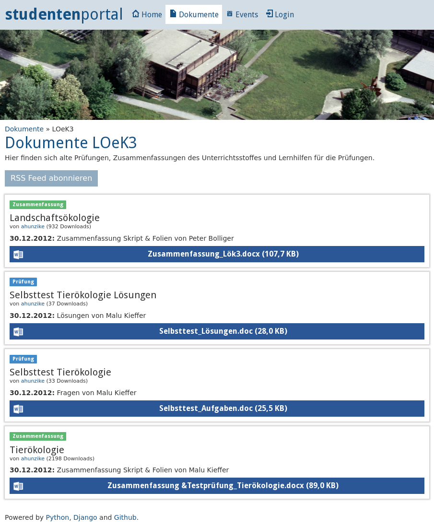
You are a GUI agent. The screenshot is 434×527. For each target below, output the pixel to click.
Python (58, 517)
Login (279, 14)
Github (125, 517)
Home (147, 14)
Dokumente (194, 14)
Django (85, 517)
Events (242, 14)
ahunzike (33, 226)
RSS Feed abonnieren (51, 178)
